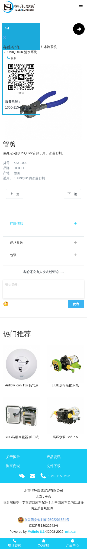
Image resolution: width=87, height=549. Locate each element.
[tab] (43, 223)
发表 (76, 304)
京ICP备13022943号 (43, 525)
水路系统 (50, 47)
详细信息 (16, 223)
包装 (13, 255)
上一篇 (14, 194)
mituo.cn (71, 531)
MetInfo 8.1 (36, 531)
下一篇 (72, 194)
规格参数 (16, 242)
